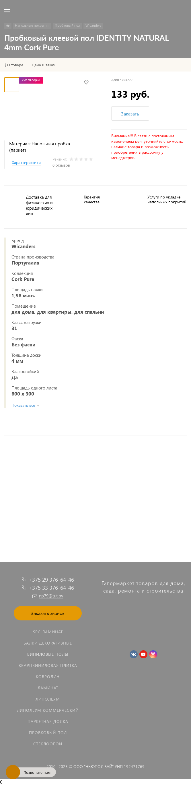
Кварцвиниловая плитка (48, 665)
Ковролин (48, 676)
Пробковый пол (48, 732)
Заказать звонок (48, 613)
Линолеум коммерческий (48, 710)
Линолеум (48, 699)
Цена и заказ (43, 65)
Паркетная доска (48, 721)
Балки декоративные (48, 643)
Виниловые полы (47, 654)
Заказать (130, 114)
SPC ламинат (48, 631)
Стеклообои (47, 744)
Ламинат (48, 688)
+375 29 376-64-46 (51, 579)
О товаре (15, 65)
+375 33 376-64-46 (51, 587)
